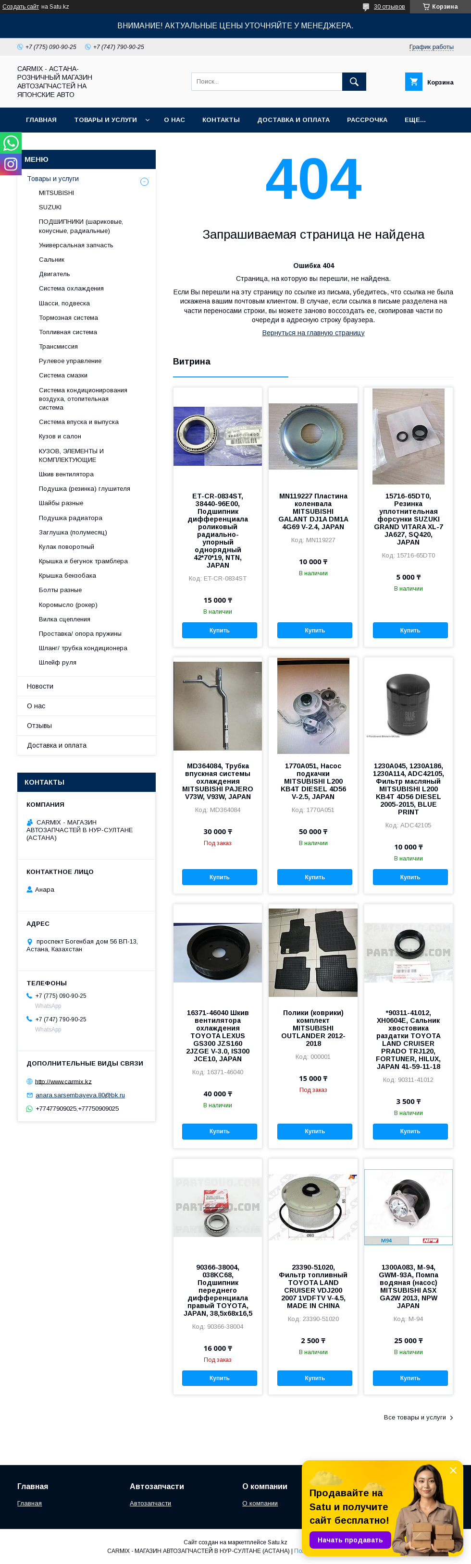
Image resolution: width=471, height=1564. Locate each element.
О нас (174, 119)
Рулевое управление (70, 360)
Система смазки (63, 375)
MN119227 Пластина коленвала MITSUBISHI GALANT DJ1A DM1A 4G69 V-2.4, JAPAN (313, 511)
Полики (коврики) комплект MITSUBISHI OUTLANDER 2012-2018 (313, 1028)
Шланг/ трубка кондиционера (83, 648)
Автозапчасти (150, 1503)
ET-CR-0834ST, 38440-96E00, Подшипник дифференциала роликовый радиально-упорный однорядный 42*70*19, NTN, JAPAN (217, 530)
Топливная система (68, 332)
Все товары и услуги (415, 1417)
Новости (40, 686)
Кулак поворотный (66, 546)
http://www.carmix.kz (63, 1081)
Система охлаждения (71, 288)
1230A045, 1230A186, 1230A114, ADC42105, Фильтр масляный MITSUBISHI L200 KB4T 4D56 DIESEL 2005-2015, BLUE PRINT (408, 789)
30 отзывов (389, 6)
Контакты (221, 119)
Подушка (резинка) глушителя (84, 488)
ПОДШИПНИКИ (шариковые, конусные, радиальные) (81, 226)
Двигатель (54, 274)
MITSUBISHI (56, 192)
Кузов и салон (60, 436)
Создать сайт (20, 6)
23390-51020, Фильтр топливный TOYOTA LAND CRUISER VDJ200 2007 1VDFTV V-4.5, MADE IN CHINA (313, 1286)
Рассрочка (367, 119)
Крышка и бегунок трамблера (83, 561)
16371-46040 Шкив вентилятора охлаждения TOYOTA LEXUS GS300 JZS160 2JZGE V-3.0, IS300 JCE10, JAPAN (217, 1036)
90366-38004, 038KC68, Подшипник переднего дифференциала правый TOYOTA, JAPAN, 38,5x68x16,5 (218, 1290)
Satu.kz (277, 1542)
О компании (260, 1503)
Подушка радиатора (70, 517)
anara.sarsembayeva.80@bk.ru (80, 1095)
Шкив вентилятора (66, 474)
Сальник (51, 259)
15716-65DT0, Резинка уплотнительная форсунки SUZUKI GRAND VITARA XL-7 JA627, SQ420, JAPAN (408, 519)
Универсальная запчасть (76, 245)
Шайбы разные (61, 503)
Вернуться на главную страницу (313, 333)
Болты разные (60, 590)
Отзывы (39, 725)
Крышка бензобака (67, 575)
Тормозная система (68, 317)
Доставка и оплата (293, 119)
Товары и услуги (105, 119)
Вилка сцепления (64, 619)
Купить (220, 630)
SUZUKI (50, 207)
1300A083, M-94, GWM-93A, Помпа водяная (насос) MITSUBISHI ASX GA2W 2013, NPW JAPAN (408, 1286)
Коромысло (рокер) (68, 604)
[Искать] (354, 82)
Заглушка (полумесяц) (73, 532)
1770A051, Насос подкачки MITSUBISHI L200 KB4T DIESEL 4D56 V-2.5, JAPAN (313, 781)
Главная (41, 119)
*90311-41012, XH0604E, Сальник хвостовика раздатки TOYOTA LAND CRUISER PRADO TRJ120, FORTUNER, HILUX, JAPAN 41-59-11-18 (408, 1039)
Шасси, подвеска (64, 303)
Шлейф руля (57, 662)
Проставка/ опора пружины (80, 633)
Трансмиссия (58, 346)
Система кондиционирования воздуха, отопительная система (83, 399)
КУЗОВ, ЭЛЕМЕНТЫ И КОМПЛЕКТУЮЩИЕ (71, 455)
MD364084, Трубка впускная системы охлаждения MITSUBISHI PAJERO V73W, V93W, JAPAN (217, 781)
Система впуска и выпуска (79, 421)
